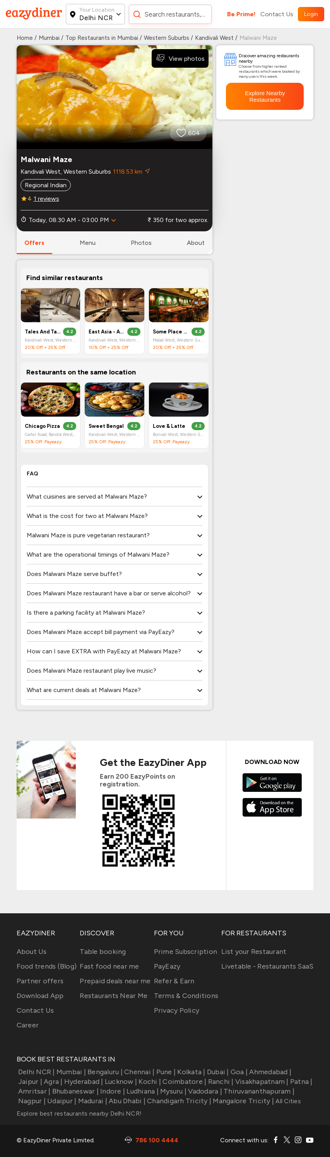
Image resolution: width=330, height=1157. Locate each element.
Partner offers (40, 981)
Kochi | (149, 1081)
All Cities (287, 1101)
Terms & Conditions (186, 995)
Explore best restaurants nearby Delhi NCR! (79, 1113)
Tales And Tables (43, 332)
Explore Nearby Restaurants (265, 96)
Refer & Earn (174, 981)
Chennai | (139, 1072)
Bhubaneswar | (74, 1091)
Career (28, 1025)
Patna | (301, 1081)
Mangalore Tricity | (242, 1101)
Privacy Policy (177, 1010)
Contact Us (276, 14)
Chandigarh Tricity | (178, 1101)
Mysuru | (172, 1091)
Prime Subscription (185, 951)
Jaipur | (29, 1081)
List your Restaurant (253, 951)
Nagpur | (31, 1101)
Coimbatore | (183, 1081)
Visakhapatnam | (261, 1081)
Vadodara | (204, 1091)
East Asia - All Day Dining (107, 332)
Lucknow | (120, 1081)
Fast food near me (109, 966)
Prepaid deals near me (115, 981)
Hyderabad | (83, 1081)
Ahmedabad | (269, 1072)
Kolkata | (190, 1072)
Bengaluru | (104, 1072)
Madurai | (91, 1101)
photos (141, 242)
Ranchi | (219, 1081)
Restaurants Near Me (113, 995)
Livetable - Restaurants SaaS (267, 966)
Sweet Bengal (106, 426)
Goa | (238, 1072)
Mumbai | (70, 1072)
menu (88, 242)
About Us (32, 951)
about (196, 242)
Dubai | (217, 1072)
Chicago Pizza (42, 426)
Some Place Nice (171, 332)
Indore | (112, 1091)
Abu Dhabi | (126, 1101)
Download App (40, 995)
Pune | (165, 1072)
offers (34, 242)
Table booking (103, 951)
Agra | (52, 1081)
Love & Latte (169, 426)
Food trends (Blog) (47, 966)
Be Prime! (241, 14)
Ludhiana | (142, 1091)
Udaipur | (61, 1101)
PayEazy (167, 966)
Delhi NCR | (36, 1072)
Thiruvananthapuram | (258, 1091)
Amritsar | (34, 1091)
